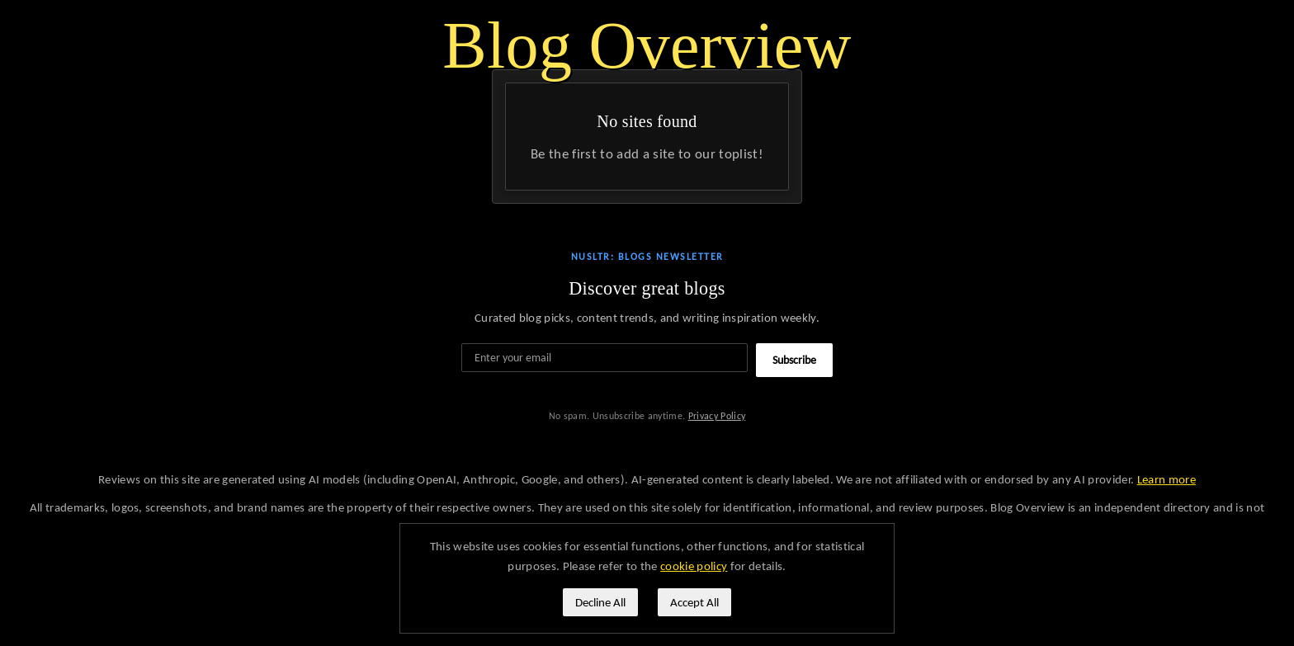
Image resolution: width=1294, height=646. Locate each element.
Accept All (694, 602)
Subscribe (794, 360)
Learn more (1166, 479)
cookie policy (693, 566)
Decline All (600, 602)
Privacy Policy (717, 416)
